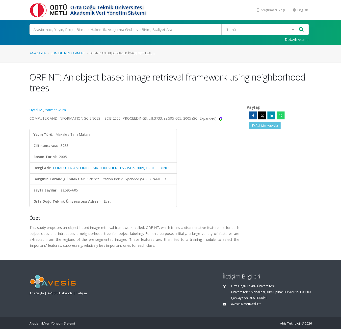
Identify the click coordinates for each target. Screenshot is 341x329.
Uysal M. (36, 110)
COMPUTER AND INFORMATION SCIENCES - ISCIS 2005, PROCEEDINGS (111, 167)
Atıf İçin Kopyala (265, 125)
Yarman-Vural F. (57, 110)
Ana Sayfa (38, 53)
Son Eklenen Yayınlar (67, 53)
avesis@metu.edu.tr (246, 304)
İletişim (82, 293)
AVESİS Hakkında (60, 293)
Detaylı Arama (297, 39)
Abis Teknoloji (290, 323)
